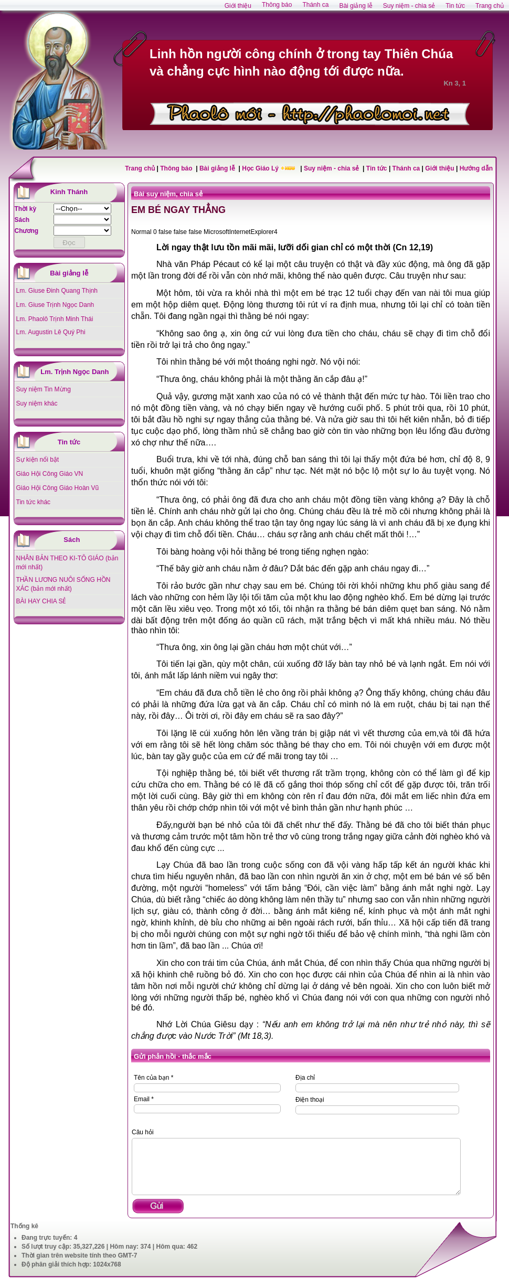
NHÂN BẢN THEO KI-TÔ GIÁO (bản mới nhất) (67, 563)
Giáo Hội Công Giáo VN (49, 473)
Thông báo (177, 168)
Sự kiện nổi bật (37, 459)
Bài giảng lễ (218, 168)
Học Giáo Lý (261, 168)
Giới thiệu (439, 168)
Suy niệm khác (37, 403)
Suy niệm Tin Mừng (43, 389)
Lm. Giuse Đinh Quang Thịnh (57, 290)
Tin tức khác (33, 502)
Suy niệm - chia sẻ (332, 168)
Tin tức (377, 168)
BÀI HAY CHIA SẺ (41, 601)
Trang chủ (140, 168)
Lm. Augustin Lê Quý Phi (51, 332)
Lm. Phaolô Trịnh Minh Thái (54, 319)
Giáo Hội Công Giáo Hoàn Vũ (57, 488)
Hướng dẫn (476, 168)
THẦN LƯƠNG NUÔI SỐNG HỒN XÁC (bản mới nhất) (63, 584)
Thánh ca (406, 168)
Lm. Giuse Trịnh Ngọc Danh (55, 304)
